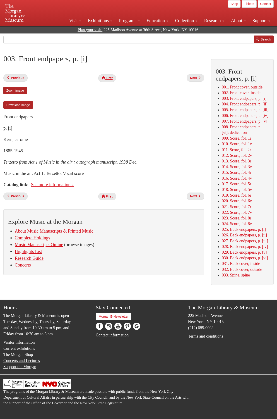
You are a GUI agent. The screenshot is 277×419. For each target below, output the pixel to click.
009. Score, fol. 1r (236, 138)
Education (157, 20)
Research (214, 20)
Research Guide (29, 258)
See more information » (52, 184)
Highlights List (28, 251)
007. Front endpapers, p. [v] (244, 121)
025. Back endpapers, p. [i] (244, 229)
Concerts (23, 264)
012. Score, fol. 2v (237, 155)
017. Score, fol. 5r (236, 184)
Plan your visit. (90, 30)
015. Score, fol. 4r (236, 172)
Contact (265, 4)
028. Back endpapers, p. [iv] (245, 246)
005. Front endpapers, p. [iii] (245, 109)
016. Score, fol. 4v (237, 178)
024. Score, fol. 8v (237, 223)
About (238, 20)
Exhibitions (100, 20)
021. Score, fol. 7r (236, 207)
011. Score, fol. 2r (236, 150)
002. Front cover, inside (241, 92)
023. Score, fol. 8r (236, 218)
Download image (18, 105)
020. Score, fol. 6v (237, 201)
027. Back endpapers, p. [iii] (245, 241)
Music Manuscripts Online (39, 244)
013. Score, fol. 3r (236, 161)
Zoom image (15, 90)
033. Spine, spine (236, 275)
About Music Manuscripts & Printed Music (54, 231)
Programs (129, 20)
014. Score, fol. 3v (237, 166)
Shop (234, 4)
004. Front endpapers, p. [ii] (244, 104)
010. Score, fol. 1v (237, 144)
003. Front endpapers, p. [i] (244, 98)
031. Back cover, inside (241, 263)
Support (261, 20)
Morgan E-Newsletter (114, 316)
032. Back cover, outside (242, 269)
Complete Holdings (32, 237)
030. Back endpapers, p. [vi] (245, 258)
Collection (186, 20)
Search (263, 39)
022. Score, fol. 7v (237, 212)
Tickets (249, 4)
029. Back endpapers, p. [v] (244, 252)
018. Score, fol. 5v (237, 189)
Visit (75, 20)
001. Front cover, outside (242, 87)
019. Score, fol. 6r (236, 195)
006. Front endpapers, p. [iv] (245, 115)
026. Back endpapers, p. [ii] (244, 235)
